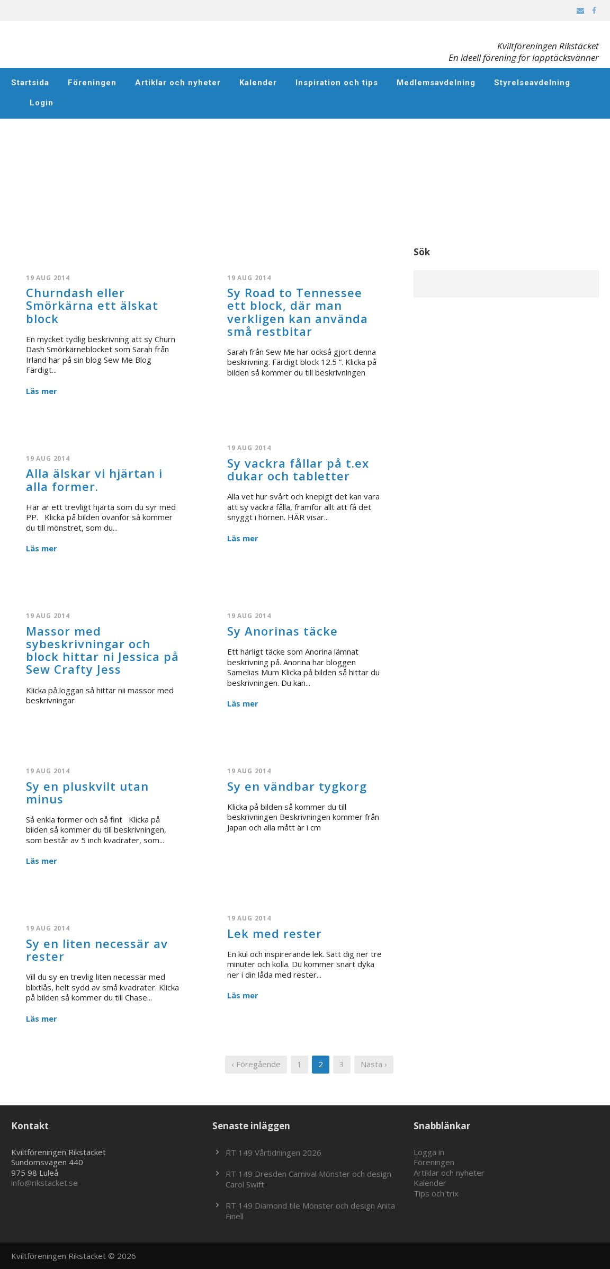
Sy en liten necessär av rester (97, 949)
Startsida (30, 82)
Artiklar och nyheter (178, 82)
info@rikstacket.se (44, 1182)
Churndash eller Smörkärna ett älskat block (92, 305)
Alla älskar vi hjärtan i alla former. (94, 479)
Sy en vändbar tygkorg (297, 786)
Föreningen (92, 82)
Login (41, 103)
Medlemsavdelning (436, 82)
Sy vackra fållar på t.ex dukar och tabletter (298, 469)
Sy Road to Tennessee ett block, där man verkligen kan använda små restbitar (297, 311)
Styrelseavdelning (532, 82)
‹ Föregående (256, 1064)
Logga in (429, 1152)
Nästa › (374, 1064)
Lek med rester (274, 933)
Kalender (258, 82)
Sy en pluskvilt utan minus (87, 792)
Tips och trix (436, 1193)
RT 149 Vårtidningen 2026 (273, 1152)
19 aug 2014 (48, 277)
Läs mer (41, 391)
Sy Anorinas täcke (282, 631)
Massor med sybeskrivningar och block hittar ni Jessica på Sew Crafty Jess (102, 650)
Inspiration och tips (336, 82)
